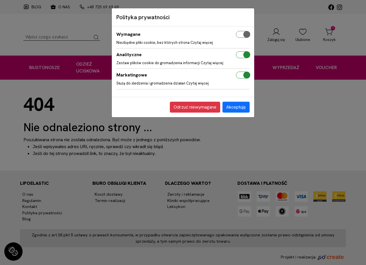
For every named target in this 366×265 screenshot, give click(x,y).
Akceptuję (236, 107)
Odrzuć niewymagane (195, 107)
